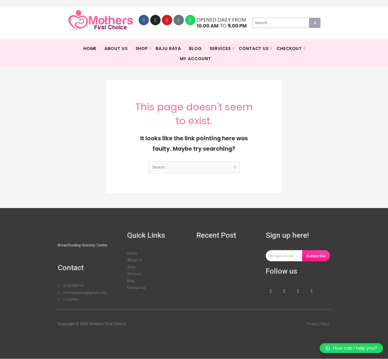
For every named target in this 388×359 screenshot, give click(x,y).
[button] (351, 348)
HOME (90, 48)
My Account (195, 59)
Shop (142, 48)
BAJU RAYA (168, 48)
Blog (195, 48)
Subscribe (316, 256)
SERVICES (221, 48)
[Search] (281, 23)
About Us (115, 48)
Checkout (290, 48)
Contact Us (254, 48)
